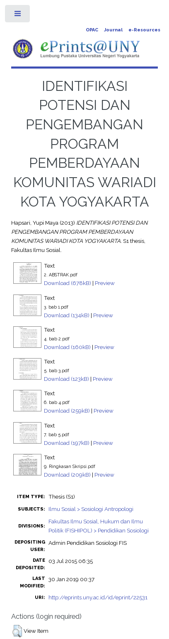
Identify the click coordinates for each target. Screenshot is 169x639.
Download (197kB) (66, 442)
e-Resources (144, 30)
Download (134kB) (66, 315)
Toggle (18, 15)
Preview (105, 283)
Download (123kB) (66, 378)
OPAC (92, 30)
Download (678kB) (67, 283)
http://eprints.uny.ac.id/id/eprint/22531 (97, 597)
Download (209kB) (67, 474)
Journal (113, 30)
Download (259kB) (67, 410)
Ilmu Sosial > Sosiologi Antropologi (90, 509)
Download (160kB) (67, 347)
